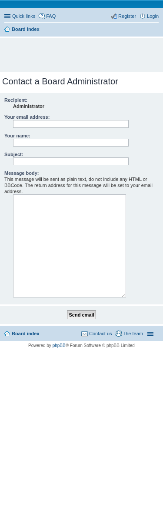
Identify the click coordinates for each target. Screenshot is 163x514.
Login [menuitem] (153, 16)
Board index (26, 333)
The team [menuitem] (133, 333)
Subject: (13, 154)
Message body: (21, 173)
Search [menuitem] (155, 30)
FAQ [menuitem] (51, 16)
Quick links (23, 16)
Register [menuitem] (127, 16)
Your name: (17, 135)
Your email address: (27, 117)
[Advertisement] (83, 51)
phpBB (59, 345)
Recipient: (15, 100)
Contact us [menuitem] (100, 333)
